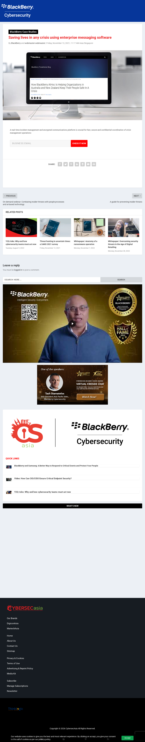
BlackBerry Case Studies (23, 31)
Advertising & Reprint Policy (20, 668)
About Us (11, 641)
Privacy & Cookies (15, 658)
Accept (127, 738)
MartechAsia (13, 628)
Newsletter (12, 691)
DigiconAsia (12, 623)
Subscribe (11, 681)
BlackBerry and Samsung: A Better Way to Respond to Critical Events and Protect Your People (56, 466)
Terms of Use (13, 663)
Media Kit (11, 673)
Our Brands (12, 618)
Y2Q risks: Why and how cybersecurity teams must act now (42, 492)
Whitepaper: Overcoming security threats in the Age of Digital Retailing (123, 244)
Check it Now (79, 143)
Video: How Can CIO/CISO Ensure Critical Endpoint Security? (43, 478)
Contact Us (12, 646)
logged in (18, 270)
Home (10, 636)
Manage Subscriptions (17, 686)
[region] (72, 323)
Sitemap (11, 651)
